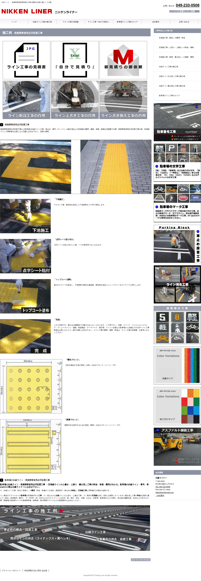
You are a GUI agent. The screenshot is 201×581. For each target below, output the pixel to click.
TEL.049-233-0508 (162, 487)
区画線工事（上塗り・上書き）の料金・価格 (176, 47)
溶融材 (177, 365)
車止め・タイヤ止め (177, 244)
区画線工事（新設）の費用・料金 (172, 38)
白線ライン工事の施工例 (168, 67)
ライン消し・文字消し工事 (177, 284)
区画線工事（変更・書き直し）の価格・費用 (176, 57)
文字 (177, 163)
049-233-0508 (187, 5)
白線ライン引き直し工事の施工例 (172, 76)
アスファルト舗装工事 (177, 447)
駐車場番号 (177, 122)
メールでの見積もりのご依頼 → (184, 11)
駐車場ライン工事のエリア (169, 95)
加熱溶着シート (177, 406)
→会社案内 (159, 495)
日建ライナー (39, 11)
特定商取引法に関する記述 (35, 570)
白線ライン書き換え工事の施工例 (172, 86)
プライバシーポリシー (11, 570)
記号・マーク (177, 203)
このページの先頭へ (141, 559)
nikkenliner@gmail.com (164, 492)
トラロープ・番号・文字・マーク (177, 325)
